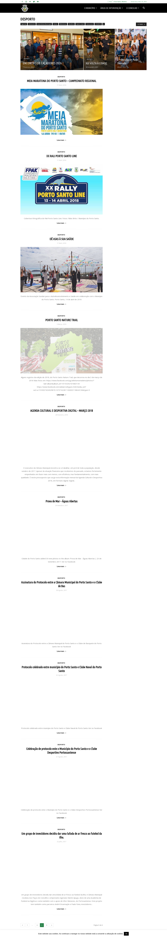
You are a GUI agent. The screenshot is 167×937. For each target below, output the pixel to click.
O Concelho (132, 8)
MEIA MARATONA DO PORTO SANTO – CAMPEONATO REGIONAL (61, 81)
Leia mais (61, 140)
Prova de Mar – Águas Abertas (61, 501)
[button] (144, 8)
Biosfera (71, 24)
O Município (90, 8)
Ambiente (32, 24)
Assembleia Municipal (44, 24)
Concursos (89, 24)
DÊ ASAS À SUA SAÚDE (62, 239)
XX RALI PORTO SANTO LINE (61, 156)
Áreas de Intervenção (111, 8)
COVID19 (98, 24)
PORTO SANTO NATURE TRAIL (61, 320)
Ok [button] (126, 934)
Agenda (23, 24)
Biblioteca (63, 24)
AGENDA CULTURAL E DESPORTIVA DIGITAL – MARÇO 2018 (61, 410)
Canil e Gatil (80, 24)
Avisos (55, 24)
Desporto (27, 58)
